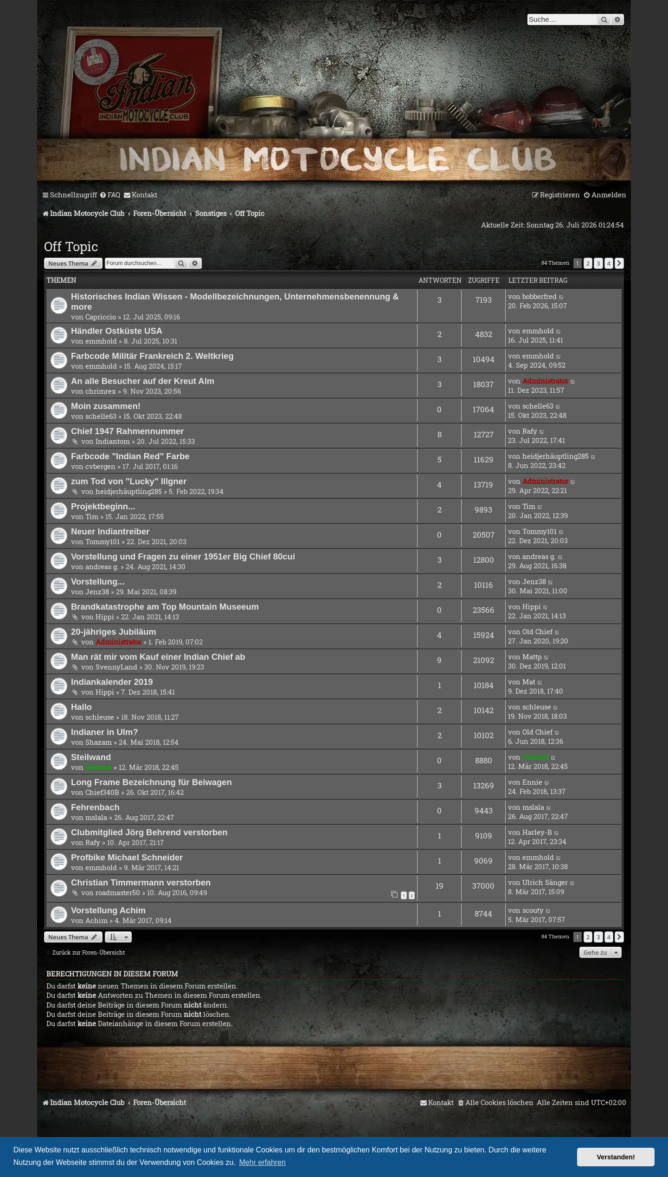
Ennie (532, 782)
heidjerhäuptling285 (555, 456)
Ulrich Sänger (545, 882)
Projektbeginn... (103, 506)
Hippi (105, 616)
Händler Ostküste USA (116, 331)
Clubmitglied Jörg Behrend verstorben (149, 832)
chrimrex (100, 391)
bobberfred (539, 296)
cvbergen (100, 466)
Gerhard (98, 767)
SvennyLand (116, 666)
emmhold (101, 340)
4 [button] (608, 263)
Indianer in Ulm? (104, 732)
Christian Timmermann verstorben (141, 882)
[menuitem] (109, 195)
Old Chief (537, 631)
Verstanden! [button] (616, 1157)
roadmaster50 (118, 892)
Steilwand (91, 757)
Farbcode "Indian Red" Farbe (130, 456)
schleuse (99, 717)
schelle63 (100, 416)
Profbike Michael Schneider (127, 857)
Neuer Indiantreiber (110, 531)
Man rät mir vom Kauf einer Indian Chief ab (158, 657)
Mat (528, 681)
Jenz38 (97, 591)
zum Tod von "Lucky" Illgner (128, 481)
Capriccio (100, 316)
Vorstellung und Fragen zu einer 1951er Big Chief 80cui (183, 556)
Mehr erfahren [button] (262, 1162)
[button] (619, 263)
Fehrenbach (95, 807)
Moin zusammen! (106, 406)
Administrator (545, 380)
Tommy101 (102, 541)
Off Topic (71, 246)
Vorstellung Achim (108, 910)
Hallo (81, 707)
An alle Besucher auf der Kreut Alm (142, 381)
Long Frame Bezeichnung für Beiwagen (151, 782)
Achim (96, 920)
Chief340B (102, 792)
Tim (91, 516)
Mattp (532, 656)
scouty (533, 910)
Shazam (98, 742)
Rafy (529, 431)
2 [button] (588, 263)
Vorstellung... (98, 581)
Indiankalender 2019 (112, 682)
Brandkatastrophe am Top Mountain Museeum (165, 606)
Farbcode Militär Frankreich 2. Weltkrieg (152, 356)
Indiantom (113, 441)
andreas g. (102, 566)
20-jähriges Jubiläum (113, 632)
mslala (96, 817)
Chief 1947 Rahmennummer (127, 431)
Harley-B (537, 832)
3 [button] (598, 263)
